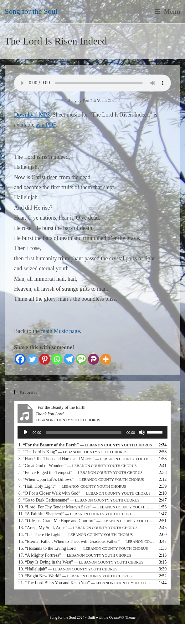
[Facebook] (20, 359)
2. (72, 452)
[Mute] (142, 432)
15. (86, 541)
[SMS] (81, 359)
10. (86, 507)
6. (81, 479)
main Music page (60, 331)
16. (83, 548)
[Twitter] (32, 359)
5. (80, 472)
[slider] (83, 432)
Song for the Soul (31, 11)
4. (77, 465)
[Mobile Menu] (168, 11)
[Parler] (93, 359)
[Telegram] (69, 359)
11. (76, 514)
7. (72, 486)
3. (86, 458)
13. (78, 527)
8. (84, 493)
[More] (105, 359)
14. (75, 534)
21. (86, 582)
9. (79, 500)
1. (85, 445)
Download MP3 (32, 115)
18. (80, 562)
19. (67, 569)
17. (74, 555)
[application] (92, 432)
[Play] (26, 432)
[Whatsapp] (56, 359)
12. (86, 520)
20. (75, 576)
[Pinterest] (44, 359)
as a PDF (46, 125)
